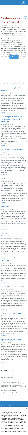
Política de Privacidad (6, 413)
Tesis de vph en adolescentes (8, 390)
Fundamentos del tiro (17, 7)
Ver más (14, 56)
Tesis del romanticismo (7, 377)
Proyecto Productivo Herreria (8, 380)
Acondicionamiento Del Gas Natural (10, 374)
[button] (25, 20)
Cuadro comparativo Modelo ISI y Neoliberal (12, 393)
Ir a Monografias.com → (7, 425)
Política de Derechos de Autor (8, 415)
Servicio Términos (5, 411)
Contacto (3, 409)
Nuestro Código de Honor (7, 419)
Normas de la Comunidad (7, 417)
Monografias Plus (5, 7)
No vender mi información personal (10, 421)
